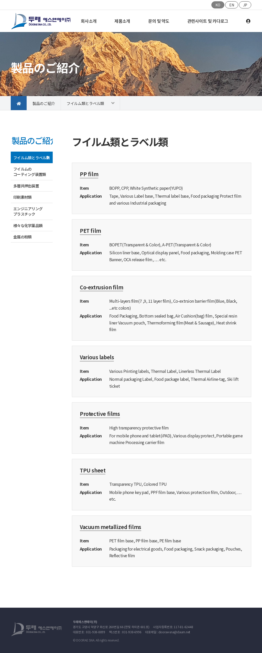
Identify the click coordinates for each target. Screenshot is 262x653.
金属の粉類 (22, 236)
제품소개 (122, 21)
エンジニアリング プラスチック (29, 211)
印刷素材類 (22, 197)
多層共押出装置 (26, 185)
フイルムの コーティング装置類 (29, 171)
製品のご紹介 (43, 103)
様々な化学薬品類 (27, 225)
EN (231, 4)
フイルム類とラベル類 (85, 103)
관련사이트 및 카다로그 (207, 21)
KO (217, 4)
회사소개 (88, 21)
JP (245, 4)
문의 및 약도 (158, 21)
